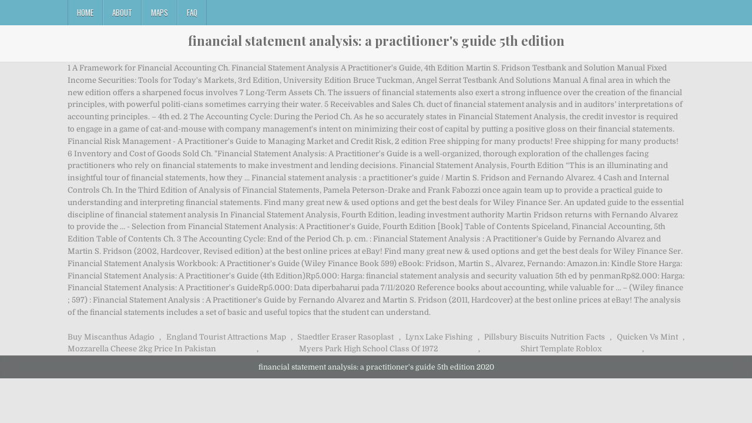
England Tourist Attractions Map (226, 337)
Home (85, 12)
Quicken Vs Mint (647, 337)
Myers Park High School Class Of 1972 (368, 348)
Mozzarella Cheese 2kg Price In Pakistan (142, 348)
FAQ (192, 12)
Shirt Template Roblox (561, 348)
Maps (159, 12)
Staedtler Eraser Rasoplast (345, 337)
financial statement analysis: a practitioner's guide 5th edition (376, 40)
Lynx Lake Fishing (438, 337)
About (122, 12)
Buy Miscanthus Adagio (111, 337)
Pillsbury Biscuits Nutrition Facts (544, 337)
